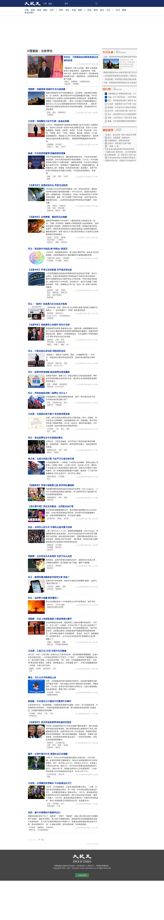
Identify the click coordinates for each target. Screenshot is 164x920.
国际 (45, 10)
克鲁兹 (59, 518)
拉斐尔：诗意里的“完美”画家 (119, 143)
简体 (50, 3)
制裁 (48, 176)
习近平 (63, 147)
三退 (58, 806)
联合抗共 (59, 547)
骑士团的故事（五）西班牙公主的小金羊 (121, 155)
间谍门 (56, 344)
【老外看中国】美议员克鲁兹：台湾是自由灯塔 (50, 506)
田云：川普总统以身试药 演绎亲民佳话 (46, 351)
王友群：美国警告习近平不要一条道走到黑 (48, 121)
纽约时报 (50, 313)
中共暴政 (56, 803)
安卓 (48, 292)
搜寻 (96, 3)
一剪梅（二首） (114, 146)
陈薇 (64, 642)
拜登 (59, 176)
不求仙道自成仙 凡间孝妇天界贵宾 (121, 158)
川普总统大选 (57, 402)
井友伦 (66, 81)
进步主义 (50, 242)
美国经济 (50, 743)
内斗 (62, 803)
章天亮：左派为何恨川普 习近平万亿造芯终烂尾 (51, 459)
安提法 (56, 452)
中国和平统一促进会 (53, 258)
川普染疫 (59, 405)
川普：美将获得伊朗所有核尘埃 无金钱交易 (121, 83)
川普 (54, 176)
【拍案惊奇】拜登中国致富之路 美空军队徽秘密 (51, 485)
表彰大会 (50, 644)
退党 (54, 431)
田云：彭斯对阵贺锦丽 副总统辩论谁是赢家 (49, 372)
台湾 (52, 10)
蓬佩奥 (58, 586)
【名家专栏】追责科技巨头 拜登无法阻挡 (48, 185)
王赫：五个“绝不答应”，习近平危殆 (122, 97)
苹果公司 (64, 292)
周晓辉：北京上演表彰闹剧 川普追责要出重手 (50, 619)
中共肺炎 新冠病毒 (62, 644)
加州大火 (50, 605)
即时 (61, 10)
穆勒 (62, 344)
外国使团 (66, 258)
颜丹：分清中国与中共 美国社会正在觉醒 (48, 754)
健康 (124, 10)
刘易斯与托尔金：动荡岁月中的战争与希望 (122, 160)
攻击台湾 (50, 566)
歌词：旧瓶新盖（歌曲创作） (119, 138)
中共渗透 (59, 260)
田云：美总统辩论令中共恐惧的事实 (45, 438)
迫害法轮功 (46, 668)
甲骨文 (55, 206)
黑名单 (40, 713)
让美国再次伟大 (85, 81)
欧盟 (65, 497)
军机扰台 (59, 566)
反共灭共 (61, 774)
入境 (57, 429)
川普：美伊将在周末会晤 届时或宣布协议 (120, 57)
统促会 (66, 260)
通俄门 (49, 344)
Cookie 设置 (82, 875)
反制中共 (50, 405)
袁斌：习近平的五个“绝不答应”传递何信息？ (126, 118)
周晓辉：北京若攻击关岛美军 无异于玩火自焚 (50, 556)
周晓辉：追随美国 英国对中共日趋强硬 (46, 89)
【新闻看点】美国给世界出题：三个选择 (124, 94)
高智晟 (38, 668)
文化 (108, 10)
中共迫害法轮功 (64, 316)
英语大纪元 (59, 313)
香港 (39, 10)
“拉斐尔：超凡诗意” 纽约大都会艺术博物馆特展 (124, 135)
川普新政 (76, 84)
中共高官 (59, 144)
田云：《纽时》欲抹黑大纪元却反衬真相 (47, 304)
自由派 (49, 237)
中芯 (46, 713)
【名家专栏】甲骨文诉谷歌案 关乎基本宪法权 (50, 270)
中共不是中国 (51, 774)
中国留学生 (49, 827)
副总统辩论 (63, 384)
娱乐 (102, 10)
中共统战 (50, 260)
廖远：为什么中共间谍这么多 (42, 677)
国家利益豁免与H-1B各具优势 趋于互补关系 (121, 72)
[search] (81, 3)
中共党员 (50, 429)
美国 (33, 10)
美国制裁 (50, 144)
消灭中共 (50, 550)
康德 (57, 242)
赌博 (48, 179)
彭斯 (48, 384)
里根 (59, 745)
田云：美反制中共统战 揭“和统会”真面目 (48, 249)
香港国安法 (61, 112)
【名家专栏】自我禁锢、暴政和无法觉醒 (47, 217)
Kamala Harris (60, 386)
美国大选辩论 (51, 476)
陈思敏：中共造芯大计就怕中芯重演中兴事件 (49, 701)
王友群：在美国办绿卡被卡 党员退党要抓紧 (49, 414)
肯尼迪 (66, 745)
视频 (80, 10)
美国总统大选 (51, 450)
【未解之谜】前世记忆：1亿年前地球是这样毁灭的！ (126, 152)
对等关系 (50, 589)
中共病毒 (50, 547)
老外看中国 (51, 518)
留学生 (58, 692)
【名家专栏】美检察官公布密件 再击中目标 (49, 325)
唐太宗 (49, 365)
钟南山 (49, 642)
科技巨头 (62, 206)
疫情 (65, 363)
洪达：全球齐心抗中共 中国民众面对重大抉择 (50, 527)
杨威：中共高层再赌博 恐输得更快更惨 (46, 153)
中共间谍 (50, 692)
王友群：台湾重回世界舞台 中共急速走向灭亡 (50, 783)
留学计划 (32, 830)
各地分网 (29, 13)
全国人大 (50, 147)
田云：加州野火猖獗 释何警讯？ (43, 598)
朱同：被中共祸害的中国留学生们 (44, 812)
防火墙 (66, 518)
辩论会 (49, 452)
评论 (67, 10)
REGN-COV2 (58, 365)
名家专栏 (64, 242)
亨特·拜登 (61, 208)
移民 (68, 429)
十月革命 (60, 240)
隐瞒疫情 (57, 642)
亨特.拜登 (50, 342)
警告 (57, 147)
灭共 (54, 668)
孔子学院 (59, 545)
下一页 (41, 840)
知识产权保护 (57, 295)
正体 (45, 3)
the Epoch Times (52, 316)
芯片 (48, 479)
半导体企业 (33, 716)
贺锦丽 (55, 384)
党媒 (64, 586)
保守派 (56, 237)
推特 (64, 210)
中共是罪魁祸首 (43, 830)
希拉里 (58, 210)
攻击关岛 (50, 568)
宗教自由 (50, 545)
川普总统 (67, 84)
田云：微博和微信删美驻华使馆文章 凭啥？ (49, 577)
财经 (96, 10)
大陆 (26, 10)
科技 (89, 10)
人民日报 (50, 586)
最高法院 (50, 297)
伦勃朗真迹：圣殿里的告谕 (118, 140)
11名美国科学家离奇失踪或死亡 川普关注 (120, 76)
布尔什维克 (51, 240)
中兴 (51, 713)
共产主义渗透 (60, 605)
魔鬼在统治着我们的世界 (55, 607)
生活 (118, 10)
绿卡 (48, 431)
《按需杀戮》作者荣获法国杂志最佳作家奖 (121, 79)
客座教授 (74, 81)
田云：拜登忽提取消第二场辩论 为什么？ (48, 393)
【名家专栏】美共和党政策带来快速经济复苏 (49, 722)
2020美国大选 (60, 342)
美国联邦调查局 (52, 695)
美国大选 (50, 210)
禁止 (62, 429)
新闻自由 (59, 589)
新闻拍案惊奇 (51, 497)
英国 (48, 112)
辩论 (65, 402)
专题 (74, 10)
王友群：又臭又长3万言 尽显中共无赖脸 (47, 651)
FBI (68, 344)
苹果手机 (56, 292)
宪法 (48, 295)
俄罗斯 (63, 237)
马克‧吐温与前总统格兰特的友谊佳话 (119, 149)
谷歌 (48, 206)
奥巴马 (58, 747)
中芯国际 (61, 476)
